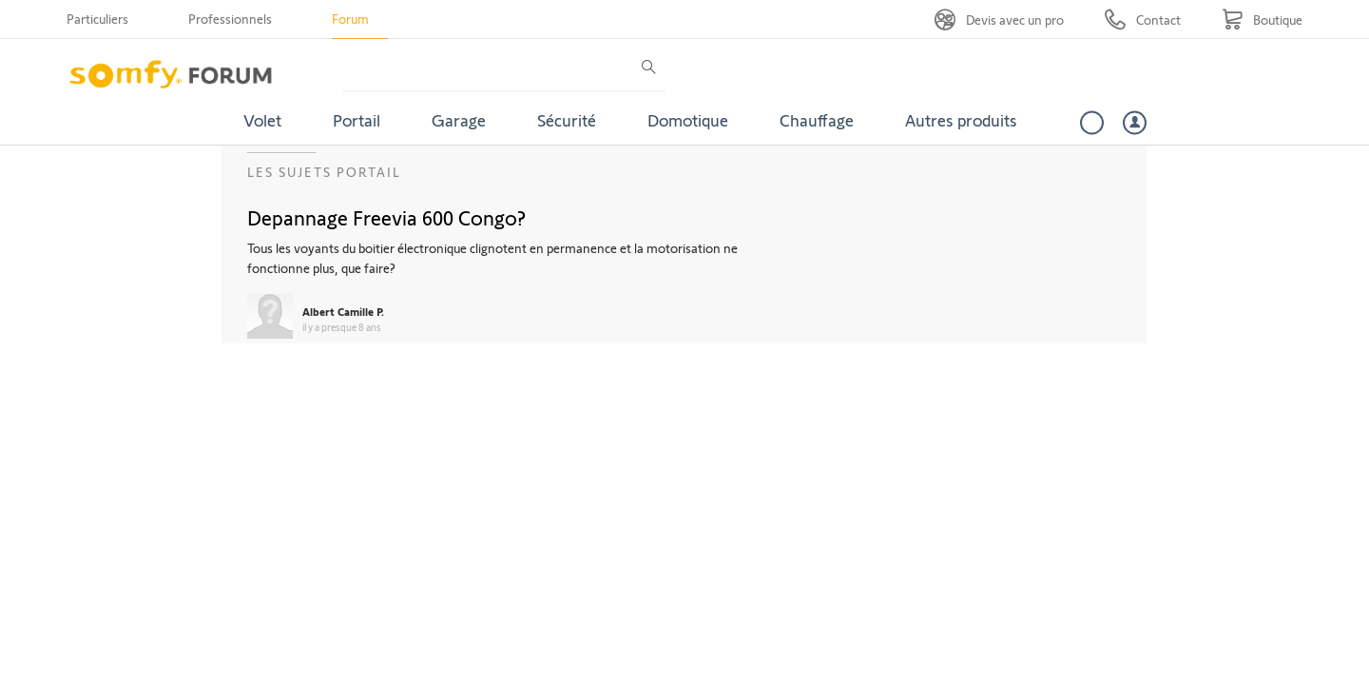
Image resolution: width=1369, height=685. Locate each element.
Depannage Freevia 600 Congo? (386, 217)
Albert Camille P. (343, 311)
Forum (350, 18)
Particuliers (97, 18)
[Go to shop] (1262, 19)
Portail (356, 119)
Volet (262, 119)
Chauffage (817, 119)
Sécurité (566, 119)
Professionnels (230, 18)
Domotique (687, 119)
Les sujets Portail (324, 172)
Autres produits (961, 119)
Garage (459, 119)
